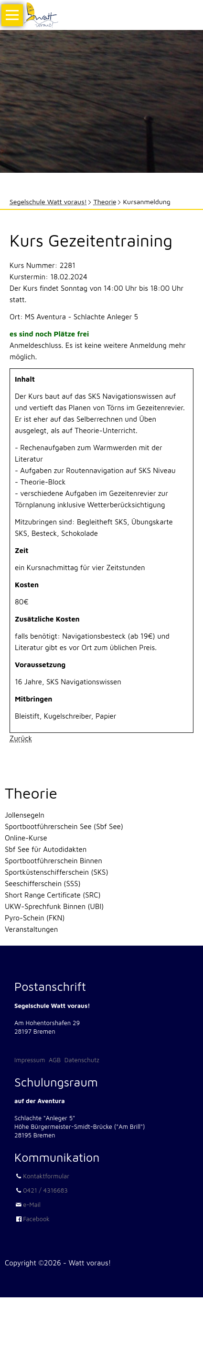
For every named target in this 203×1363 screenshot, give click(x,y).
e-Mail (32, 1204)
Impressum (29, 1060)
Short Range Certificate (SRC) (53, 895)
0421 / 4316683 (45, 1190)
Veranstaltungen (31, 929)
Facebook (36, 1219)
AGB (55, 1060)
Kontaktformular (46, 1176)
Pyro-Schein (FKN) (34, 918)
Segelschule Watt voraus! (48, 202)
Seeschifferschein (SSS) (43, 883)
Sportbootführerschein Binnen (53, 861)
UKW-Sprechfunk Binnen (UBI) (54, 906)
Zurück (21, 738)
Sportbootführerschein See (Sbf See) (64, 826)
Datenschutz (81, 1060)
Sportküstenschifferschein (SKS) (56, 872)
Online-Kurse (26, 838)
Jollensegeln (24, 815)
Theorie (105, 202)
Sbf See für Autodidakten (45, 849)
